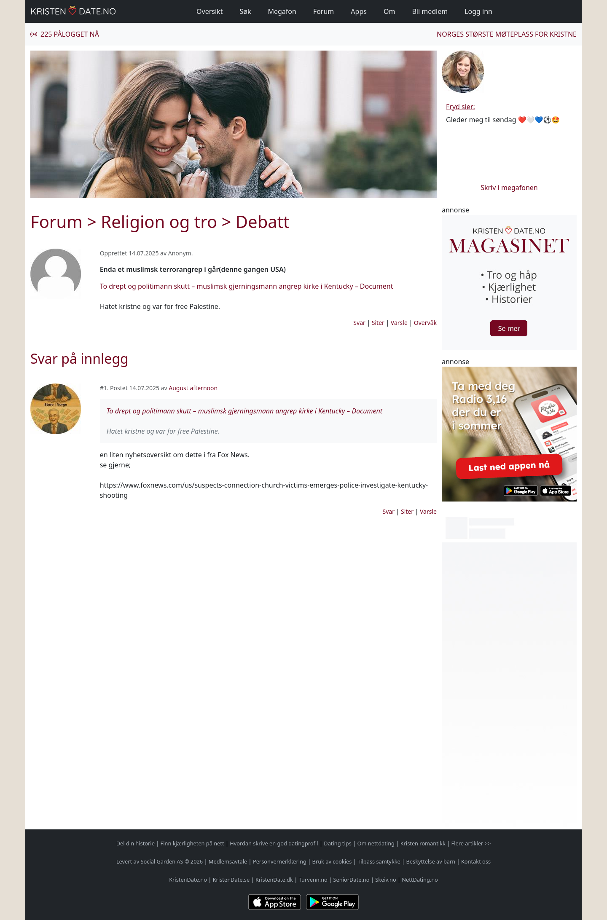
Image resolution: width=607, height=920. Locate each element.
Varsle (399, 323)
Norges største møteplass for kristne (507, 34)
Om (389, 11)
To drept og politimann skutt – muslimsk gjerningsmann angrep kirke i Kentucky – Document (246, 286)
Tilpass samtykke (378, 861)
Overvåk (425, 323)
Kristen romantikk (423, 843)
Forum (323, 11)
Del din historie (135, 843)
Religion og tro (159, 221)
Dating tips (337, 843)
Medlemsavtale (228, 861)
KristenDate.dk (274, 879)
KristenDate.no (188, 879)
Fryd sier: (460, 106)
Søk (245, 11)
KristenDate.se (231, 879)
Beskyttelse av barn (431, 861)
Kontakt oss (476, 861)
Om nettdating (376, 843)
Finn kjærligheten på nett (192, 843)
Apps (359, 11)
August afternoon (193, 388)
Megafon (282, 11)
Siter (378, 323)
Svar (359, 323)
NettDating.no (420, 879)
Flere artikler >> (471, 843)
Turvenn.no (313, 879)
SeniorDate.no (351, 879)
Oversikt (209, 11)
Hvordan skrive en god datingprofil (274, 843)
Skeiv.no (385, 879)
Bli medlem (430, 11)
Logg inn (478, 11)
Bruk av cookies (332, 861)
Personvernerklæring (279, 861)
